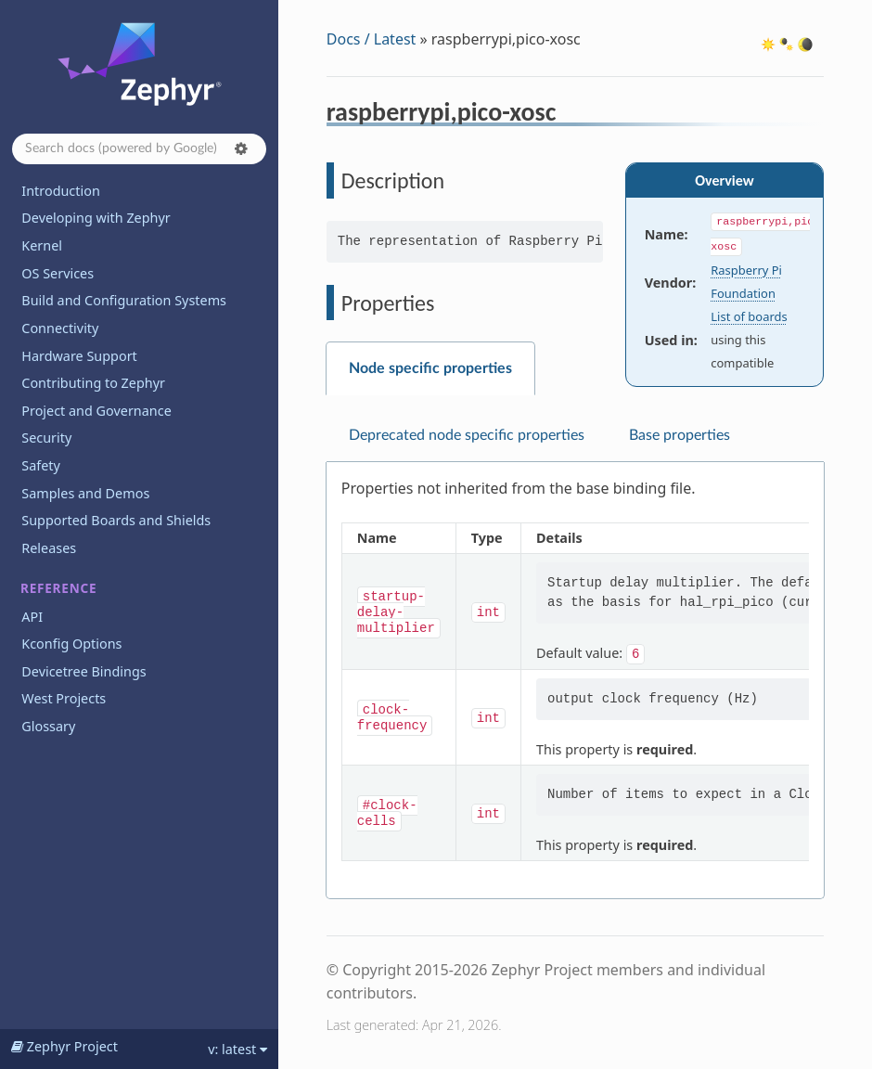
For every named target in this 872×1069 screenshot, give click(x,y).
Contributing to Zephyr (93, 383)
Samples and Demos (85, 493)
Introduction (60, 191)
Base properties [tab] (679, 435)
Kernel (41, 245)
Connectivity (59, 328)
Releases (48, 548)
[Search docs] (139, 149)
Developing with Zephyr (95, 217)
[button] (241, 148)
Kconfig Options (71, 643)
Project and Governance (96, 410)
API (32, 616)
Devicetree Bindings (83, 671)
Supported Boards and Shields (116, 520)
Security (46, 437)
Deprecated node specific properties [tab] (466, 435)
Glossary (48, 726)
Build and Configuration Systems (123, 300)
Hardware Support (78, 356)
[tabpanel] (575, 680)
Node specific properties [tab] (430, 368)
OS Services (57, 273)
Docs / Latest (372, 39)
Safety (40, 465)
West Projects (63, 698)
